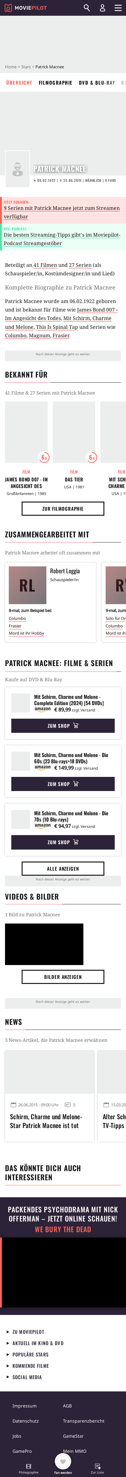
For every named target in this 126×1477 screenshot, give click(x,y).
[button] (28, 1469)
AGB (67, 1406)
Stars (26, 67)
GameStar (73, 1436)
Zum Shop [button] (63, 725)
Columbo (15, 335)
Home (11, 67)
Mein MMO (75, 1451)
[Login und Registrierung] (102, 8)
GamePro (22, 1451)
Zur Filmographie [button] (63, 508)
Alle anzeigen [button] (63, 868)
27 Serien (80, 264)
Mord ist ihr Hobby (26, 633)
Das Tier (74, 479)
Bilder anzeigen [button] (63, 976)
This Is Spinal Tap (57, 326)
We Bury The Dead (63, 1229)
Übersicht (19, 82)
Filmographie (56, 82)
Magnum (39, 335)
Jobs (17, 1436)
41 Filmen (45, 264)
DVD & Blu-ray (97, 82)
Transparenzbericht (83, 1421)
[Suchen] (87, 8)
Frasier (61, 335)
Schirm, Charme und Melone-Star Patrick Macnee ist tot (46, 1121)
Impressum (25, 1406)
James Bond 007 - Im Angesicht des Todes (26, 482)
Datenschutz (26, 1421)
